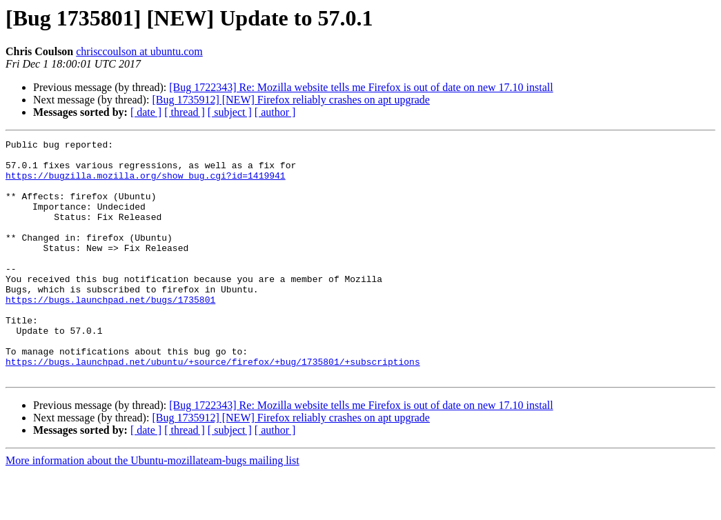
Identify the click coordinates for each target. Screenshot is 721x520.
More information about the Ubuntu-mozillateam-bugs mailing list (152, 508)
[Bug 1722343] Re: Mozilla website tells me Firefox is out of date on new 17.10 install (361, 87)
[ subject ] (230, 112)
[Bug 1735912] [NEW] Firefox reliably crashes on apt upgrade (291, 100)
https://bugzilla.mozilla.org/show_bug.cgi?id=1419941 (146, 183)
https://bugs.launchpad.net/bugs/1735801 (110, 332)
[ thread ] (184, 112)
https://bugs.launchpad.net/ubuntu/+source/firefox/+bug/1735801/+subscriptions (213, 407)
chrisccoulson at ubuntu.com (139, 51)
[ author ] (275, 112)
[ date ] (145, 112)
